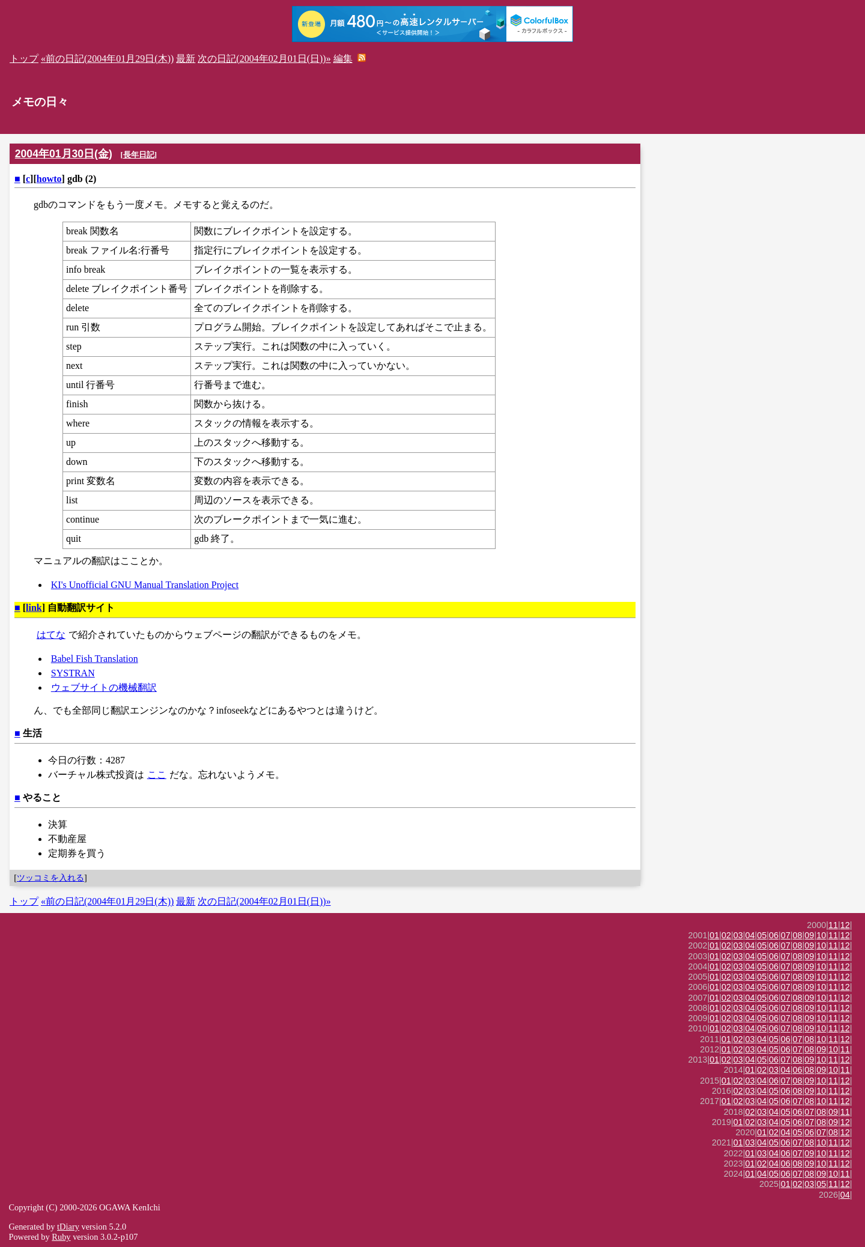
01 (714, 935)
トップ (24, 58)
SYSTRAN (73, 673)
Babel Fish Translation (94, 659)
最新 (185, 58)
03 (738, 935)
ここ (156, 774)
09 (809, 935)
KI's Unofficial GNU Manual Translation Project (144, 585)
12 (845, 925)
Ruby (61, 1237)
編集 (343, 58)
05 (761, 935)
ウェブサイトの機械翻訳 (104, 687)
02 (726, 935)
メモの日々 (39, 102)
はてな (51, 635)
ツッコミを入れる (50, 877)
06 (773, 935)
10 (821, 935)
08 (798, 935)
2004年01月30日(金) (63, 154)
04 (750, 935)
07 (786, 935)
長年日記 (138, 154)
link (34, 607)
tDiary (68, 1226)
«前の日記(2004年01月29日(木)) (107, 58)
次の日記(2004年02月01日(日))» (264, 58)
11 (833, 925)
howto (49, 179)
